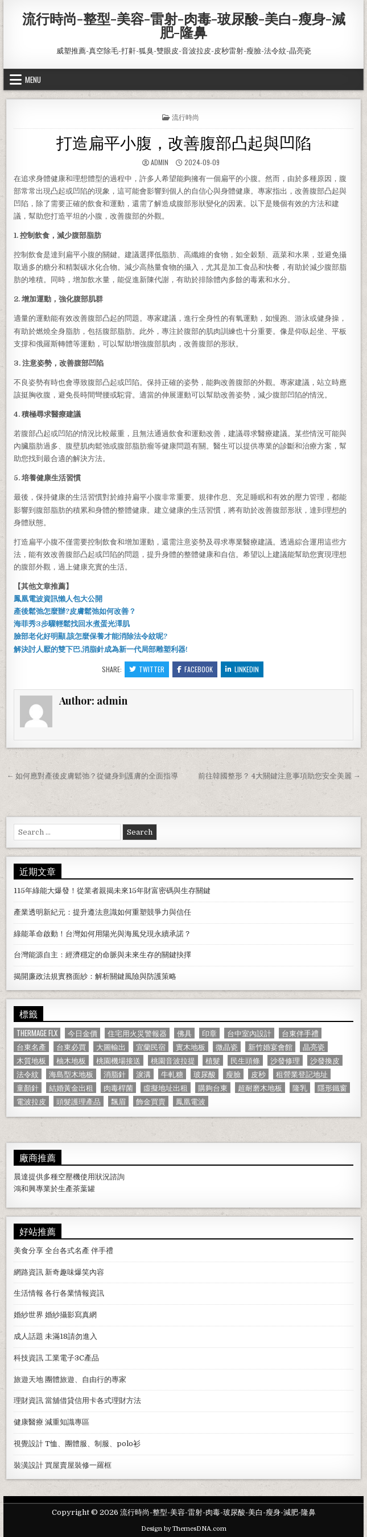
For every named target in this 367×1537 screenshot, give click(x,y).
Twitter (146, 669)
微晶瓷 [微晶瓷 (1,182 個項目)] (227, 1046)
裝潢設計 (28, 1465)
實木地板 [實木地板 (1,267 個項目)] (190, 1046)
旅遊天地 (28, 1379)
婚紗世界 (28, 1314)
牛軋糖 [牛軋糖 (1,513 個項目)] (172, 1074)
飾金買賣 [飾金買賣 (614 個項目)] (151, 1101)
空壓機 (69, 1176)
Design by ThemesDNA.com (183, 1528)
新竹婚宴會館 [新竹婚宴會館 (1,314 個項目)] (270, 1046)
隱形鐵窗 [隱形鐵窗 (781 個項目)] (332, 1087)
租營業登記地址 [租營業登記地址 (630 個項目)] (302, 1074)
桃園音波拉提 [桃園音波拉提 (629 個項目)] (173, 1060)
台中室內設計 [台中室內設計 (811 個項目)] (249, 1033)
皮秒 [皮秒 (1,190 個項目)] (258, 1074)
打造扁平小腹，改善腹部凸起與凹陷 (183, 141)
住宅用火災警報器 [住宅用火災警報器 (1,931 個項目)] (137, 1033)
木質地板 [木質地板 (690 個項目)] (31, 1060)
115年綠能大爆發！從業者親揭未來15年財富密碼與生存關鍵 (112, 890)
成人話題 (28, 1336)
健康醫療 (28, 1422)
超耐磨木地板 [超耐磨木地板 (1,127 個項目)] (260, 1087)
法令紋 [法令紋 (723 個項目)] (28, 1074)
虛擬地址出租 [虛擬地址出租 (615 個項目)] (165, 1087)
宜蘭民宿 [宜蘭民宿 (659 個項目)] (151, 1046)
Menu (33, 79)
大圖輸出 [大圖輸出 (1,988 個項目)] (111, 1046)
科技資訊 (28, 1358)
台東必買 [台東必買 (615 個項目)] (71, 1046)
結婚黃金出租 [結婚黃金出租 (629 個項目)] (71, 1087)
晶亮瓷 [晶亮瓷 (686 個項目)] (314, 1046)
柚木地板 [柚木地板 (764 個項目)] (71, 1060)
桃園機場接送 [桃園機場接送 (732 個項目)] (118, 1060)
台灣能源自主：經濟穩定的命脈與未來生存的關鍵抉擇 (102, 954)
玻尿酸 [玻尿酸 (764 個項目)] (204, 1074)
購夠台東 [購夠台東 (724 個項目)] (213, 1087)
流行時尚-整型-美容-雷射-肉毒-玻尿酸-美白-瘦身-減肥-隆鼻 (183, 25)
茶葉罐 (84, 1188)
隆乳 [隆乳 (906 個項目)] (299, 1087)
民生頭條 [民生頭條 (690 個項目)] (245, 1060)
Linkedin (242, 669)
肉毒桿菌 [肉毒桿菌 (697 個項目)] (118, 1087)
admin (159, 162)
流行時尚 (185, 117)
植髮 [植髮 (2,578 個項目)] (212, 1060)
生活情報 (28, 1293)
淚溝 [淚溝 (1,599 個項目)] (143, 1074)
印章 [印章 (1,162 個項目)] (209, 1033)
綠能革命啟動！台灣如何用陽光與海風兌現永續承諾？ (102, 933)
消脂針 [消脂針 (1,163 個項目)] (115, 1074)
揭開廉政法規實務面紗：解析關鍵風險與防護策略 (95, 976)
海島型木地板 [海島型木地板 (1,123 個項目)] (71, 1074)
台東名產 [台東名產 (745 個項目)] (31, 1046)
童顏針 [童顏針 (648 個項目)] (28, 1087)
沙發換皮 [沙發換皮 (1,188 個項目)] (325, 1060)
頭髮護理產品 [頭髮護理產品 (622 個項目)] (78, 1101)
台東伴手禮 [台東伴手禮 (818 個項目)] (300, 1033)
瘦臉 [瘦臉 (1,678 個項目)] (233, 1074)
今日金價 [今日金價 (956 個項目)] (82, 1033)
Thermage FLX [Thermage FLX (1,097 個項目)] (37, 1033)
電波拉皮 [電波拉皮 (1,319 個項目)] (31, 1101)
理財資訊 (28, 1400)
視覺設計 (28, 1443)
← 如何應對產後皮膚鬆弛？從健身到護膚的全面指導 (92, 776)
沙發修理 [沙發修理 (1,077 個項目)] (285, 1060)
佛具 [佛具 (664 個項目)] (184, 1033)
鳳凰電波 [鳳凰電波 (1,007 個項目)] (190, 1101)
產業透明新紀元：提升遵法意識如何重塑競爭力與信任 (102, 912)
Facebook (195, 669)
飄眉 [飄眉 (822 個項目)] (118, 1101)
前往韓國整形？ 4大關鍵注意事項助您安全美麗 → (279, 776)
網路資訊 (28, 1272)
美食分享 (28, 1250)
